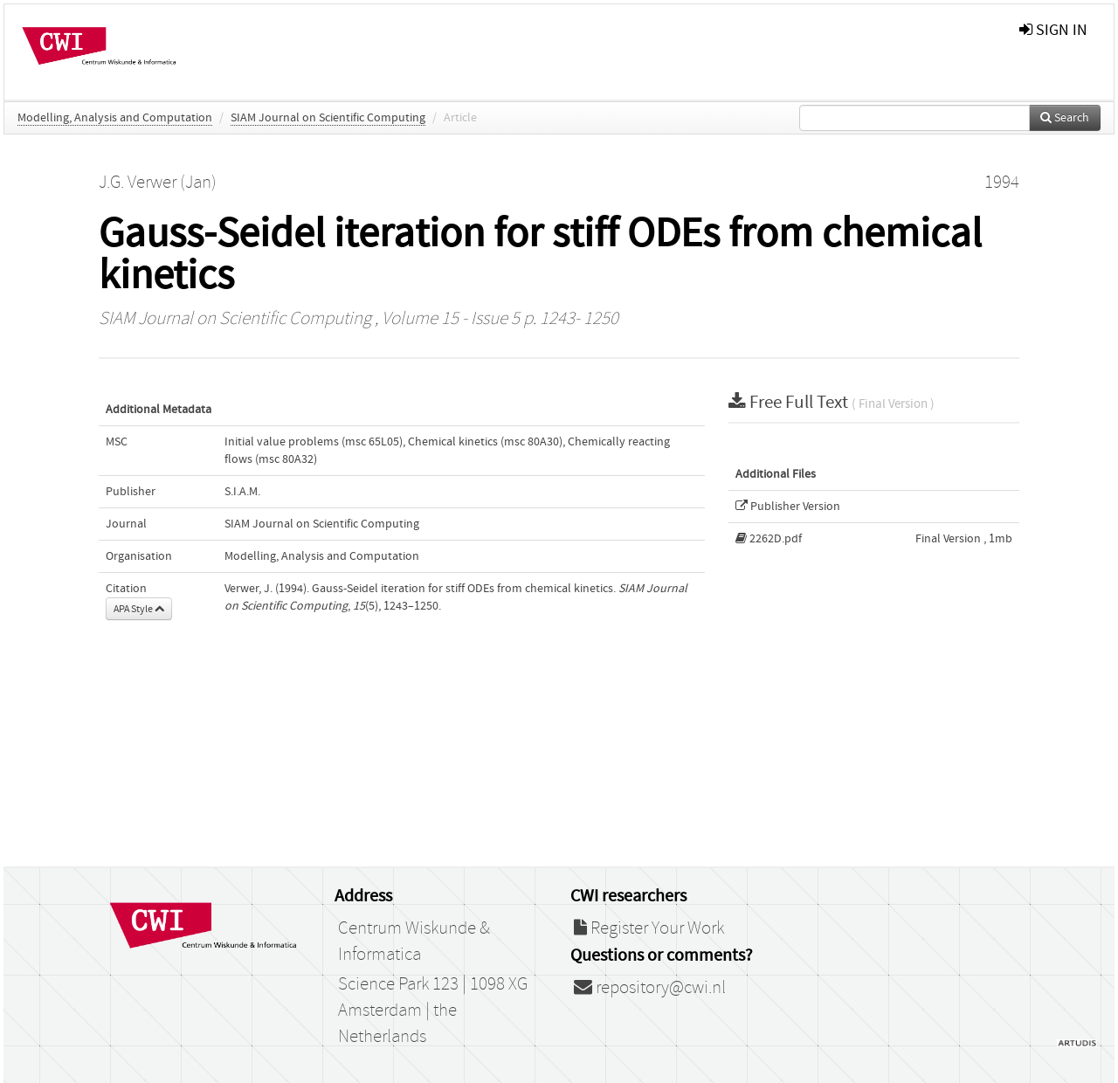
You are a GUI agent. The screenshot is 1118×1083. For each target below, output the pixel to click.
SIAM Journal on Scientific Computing (328, 118)
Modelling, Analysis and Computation (114, 118)
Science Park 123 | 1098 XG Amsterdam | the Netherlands (433, 1010)
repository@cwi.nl (650, 987)
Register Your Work (649, 928)
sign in (1053, 30)
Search (1064, 118)
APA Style (139, 609)
